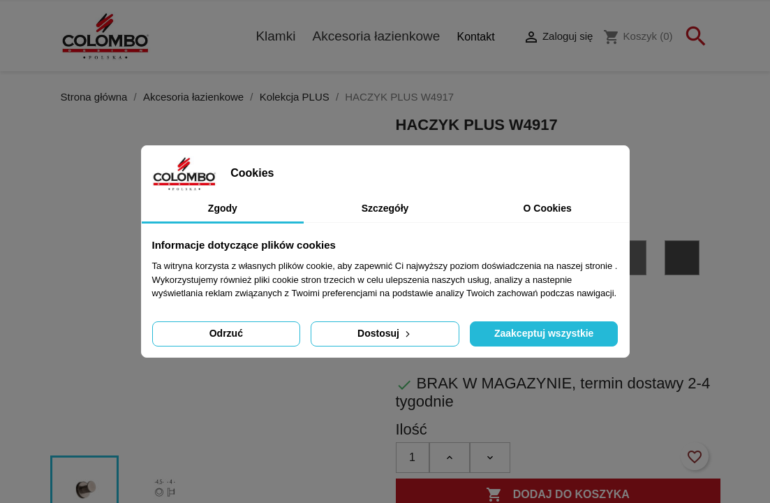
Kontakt (475, 37)
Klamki (275, 36)
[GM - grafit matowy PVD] (684, 260)
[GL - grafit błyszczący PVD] (631, 260)
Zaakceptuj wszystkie (543, 333)
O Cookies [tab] (548, 208)
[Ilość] (412, 457)
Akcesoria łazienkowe (376, 36)
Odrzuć (226, 333)
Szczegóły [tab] (385, 208)
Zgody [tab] (222, 208)
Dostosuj (385, 333)
